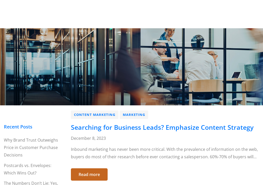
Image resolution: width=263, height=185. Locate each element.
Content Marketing (94, 114)
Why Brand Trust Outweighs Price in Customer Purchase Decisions (31, 147)
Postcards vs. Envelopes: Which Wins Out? (27, 169)
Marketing (134, 114)
